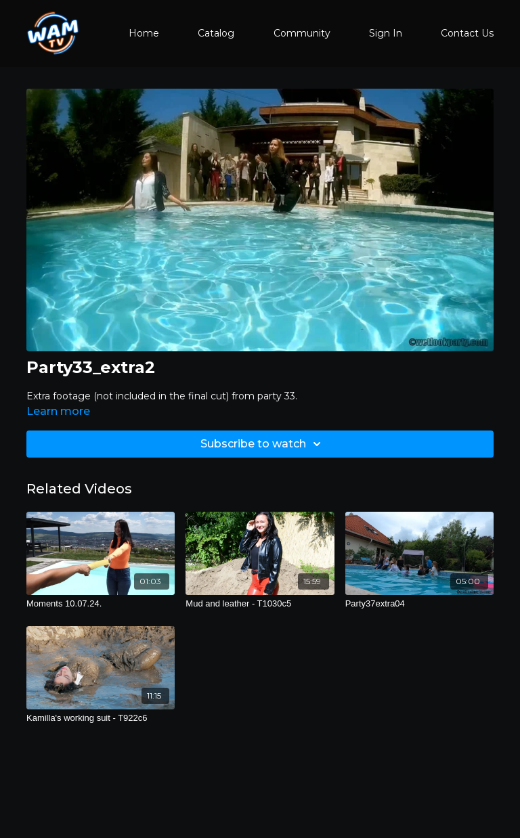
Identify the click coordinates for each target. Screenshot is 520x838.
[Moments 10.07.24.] (100, 604)
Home (144, 33)
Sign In (385, 33)
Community (302, 33)
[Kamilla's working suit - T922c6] (100, 718)
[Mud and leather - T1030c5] (260, 604)
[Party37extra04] (419, 604)
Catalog (216, 33)
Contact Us (467, 33)
